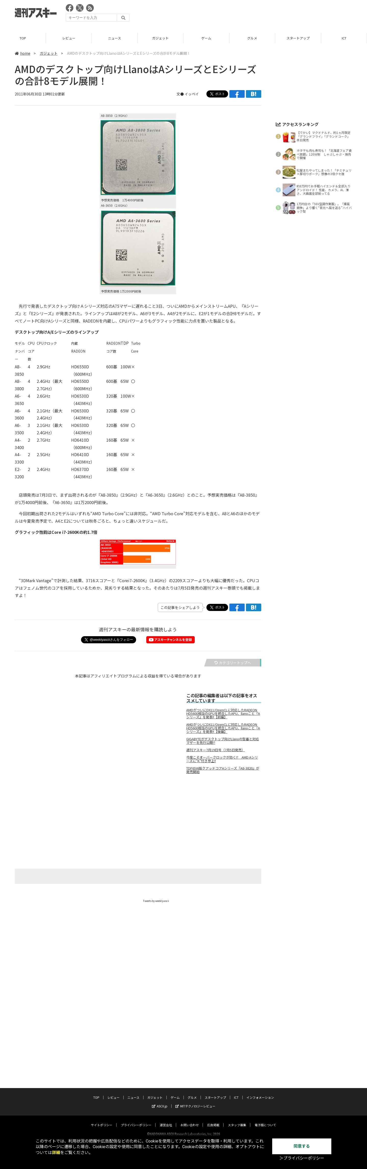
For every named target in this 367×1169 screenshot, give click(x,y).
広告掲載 (213, 1071)
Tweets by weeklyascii (156, 901)
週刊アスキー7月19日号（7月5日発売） (215, 750)
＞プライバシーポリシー (301, 1158)
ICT (344, 38)
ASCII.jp (159, 1052)
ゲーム (206, 38)
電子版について (265, 1071)
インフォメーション (260, 1043)
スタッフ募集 (237, 1071)
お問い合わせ (189, 1071)
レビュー (68, 38)
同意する (302, 1146)
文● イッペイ (188, 93)
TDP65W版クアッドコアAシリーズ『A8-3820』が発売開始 (222, 770)
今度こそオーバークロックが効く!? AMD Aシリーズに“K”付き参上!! (222, 759)
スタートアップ (298, 38)
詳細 (56, 1152)
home (22, 53)
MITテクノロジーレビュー (195, 1052)
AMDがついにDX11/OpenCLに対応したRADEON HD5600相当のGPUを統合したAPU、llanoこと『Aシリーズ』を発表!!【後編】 (223, 728)
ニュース (114, 38)
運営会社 (166, 1071)
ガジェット (160, 38)
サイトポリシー (101, 1071)
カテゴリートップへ (232, 662)
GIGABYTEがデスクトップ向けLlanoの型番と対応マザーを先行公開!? (222, 740)
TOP (23, 38)
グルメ (252, 38)
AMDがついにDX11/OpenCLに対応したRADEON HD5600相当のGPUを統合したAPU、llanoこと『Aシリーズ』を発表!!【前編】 (223, 713)
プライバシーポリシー (136, 1071)
